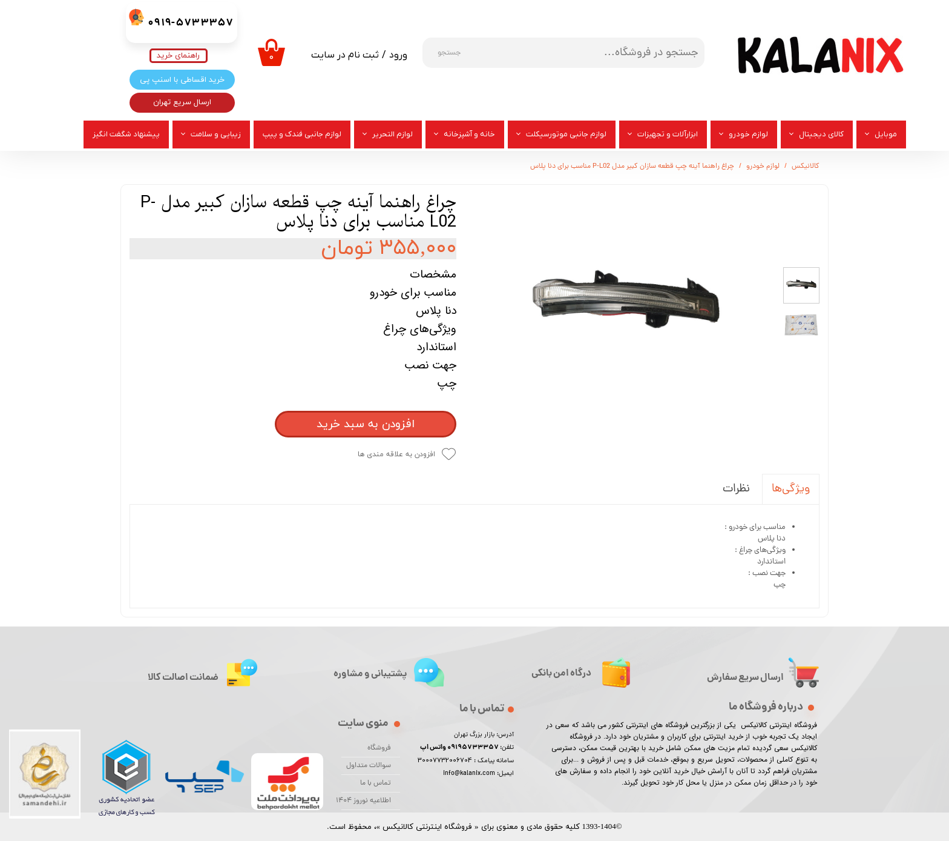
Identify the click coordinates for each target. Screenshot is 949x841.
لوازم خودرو (748, 134)
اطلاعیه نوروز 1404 (366, 801)
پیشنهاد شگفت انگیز (126, 134)
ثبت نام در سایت (345, 55)
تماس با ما (375, 783)
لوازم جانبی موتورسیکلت (566, 134)
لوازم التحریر (392, 134)
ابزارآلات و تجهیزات (667, 134)
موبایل (886, 134)
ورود (398, 55)
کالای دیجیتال (821, 134)
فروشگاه (379, 748)
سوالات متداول (368, 765)
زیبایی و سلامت (216, 134)
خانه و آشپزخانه (469, 134)
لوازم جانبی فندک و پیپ (302, 134)
